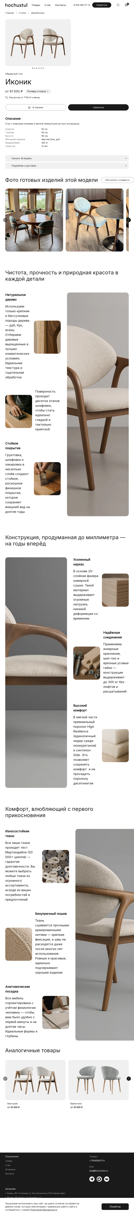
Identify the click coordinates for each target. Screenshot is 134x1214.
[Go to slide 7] (43, 68)
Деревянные (37, 13)
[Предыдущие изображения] (5, 220)
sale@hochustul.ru (98, 1170)
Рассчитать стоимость (117, 180)
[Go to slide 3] (36, 68)
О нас (47, 5)
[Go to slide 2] (34, 68)
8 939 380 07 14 (82, 5)
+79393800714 (97, 1160)
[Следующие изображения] (129, 220)
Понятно (115, 1206)
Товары (36, 5)
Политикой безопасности (43, 1209)
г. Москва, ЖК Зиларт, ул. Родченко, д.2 (23, 1197)
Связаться (101, 5)
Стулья (22, 13)
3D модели (10, 1169)
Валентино (76, 1103)
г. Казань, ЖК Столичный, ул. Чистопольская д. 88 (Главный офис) (35, 1193)
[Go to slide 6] (41, 68)
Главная (9, 13)
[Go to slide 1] (32, 68)
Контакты (60, 5)
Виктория (12, 1103)
